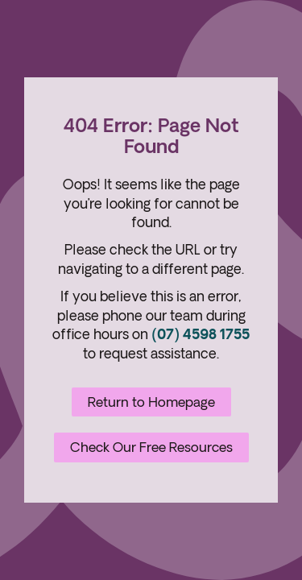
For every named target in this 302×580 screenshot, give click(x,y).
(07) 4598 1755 (200, 334)
